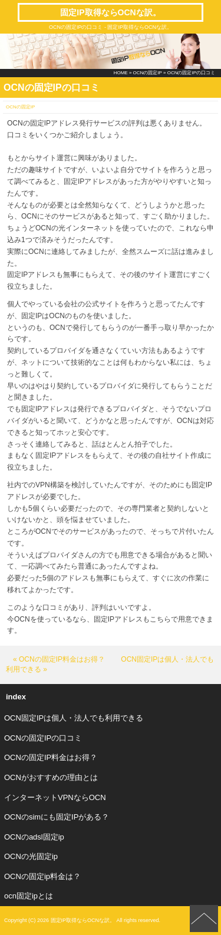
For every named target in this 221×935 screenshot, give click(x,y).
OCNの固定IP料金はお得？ (50, 757)
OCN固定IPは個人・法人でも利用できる (73, 717)
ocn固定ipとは (28, 895)
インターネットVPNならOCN (55, 797)
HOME (121, 72)
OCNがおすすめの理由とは (51, 777)
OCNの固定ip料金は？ (42, 876)
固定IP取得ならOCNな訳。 (110, 12)
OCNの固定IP (147, 72)
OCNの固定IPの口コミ (43, 738)
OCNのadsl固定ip (34, 836)
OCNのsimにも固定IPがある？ (56, 816)
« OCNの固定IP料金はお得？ (59, 659)
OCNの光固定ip (31, 856)
